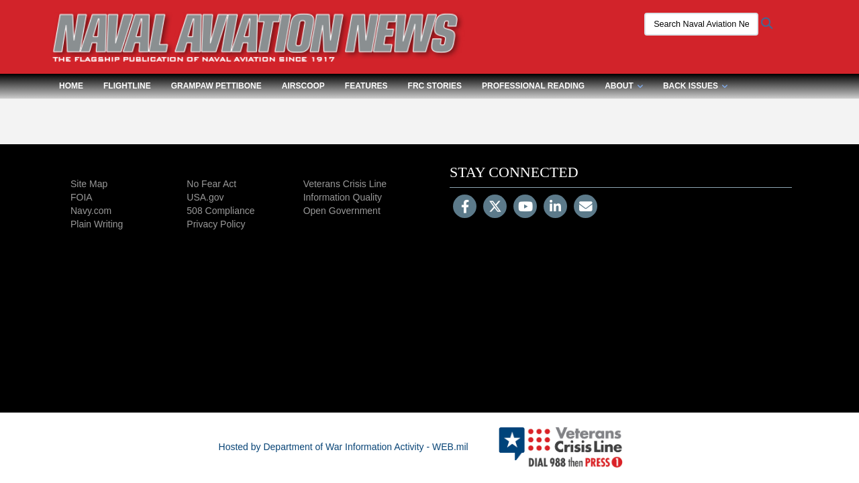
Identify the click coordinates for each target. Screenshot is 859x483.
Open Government (342, 210)
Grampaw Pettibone (216, 86)
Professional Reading (533, 86)
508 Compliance (220, 210)
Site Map (88, 183)
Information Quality (343, 197)
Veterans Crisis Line (345, 183)
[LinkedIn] (555, 208)
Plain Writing (96, 224)
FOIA (81, 197)
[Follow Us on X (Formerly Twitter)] (495, 208)
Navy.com (90, 210)
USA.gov (205, 197)
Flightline (127, 86)
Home (71, 86)
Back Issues (695, 86)
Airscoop (303, 86)
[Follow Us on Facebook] (464, 208)
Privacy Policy (216, 224)
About (624, 86)
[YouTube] (525, 208)
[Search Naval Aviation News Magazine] (701, 24)
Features (366, 86)
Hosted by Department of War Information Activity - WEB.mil (343, 446)
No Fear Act (211, 183)
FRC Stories (435, 86)
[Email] (585, 208)
